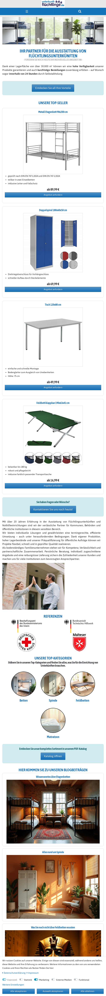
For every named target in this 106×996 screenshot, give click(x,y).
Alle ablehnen (87, 991)
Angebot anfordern (53, 195)
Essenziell (12, 980)
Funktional (84, 980)
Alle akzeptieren (18, 991)
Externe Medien (64, 980)
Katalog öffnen (53, 756)
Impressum (33, 973)
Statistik (28, 980)
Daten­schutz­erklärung (14, 973)
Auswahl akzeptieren (53, 991)
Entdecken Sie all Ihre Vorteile (53, 88)
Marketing (44, 980)
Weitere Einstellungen (13, 984)
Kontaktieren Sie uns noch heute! (53, 509)
